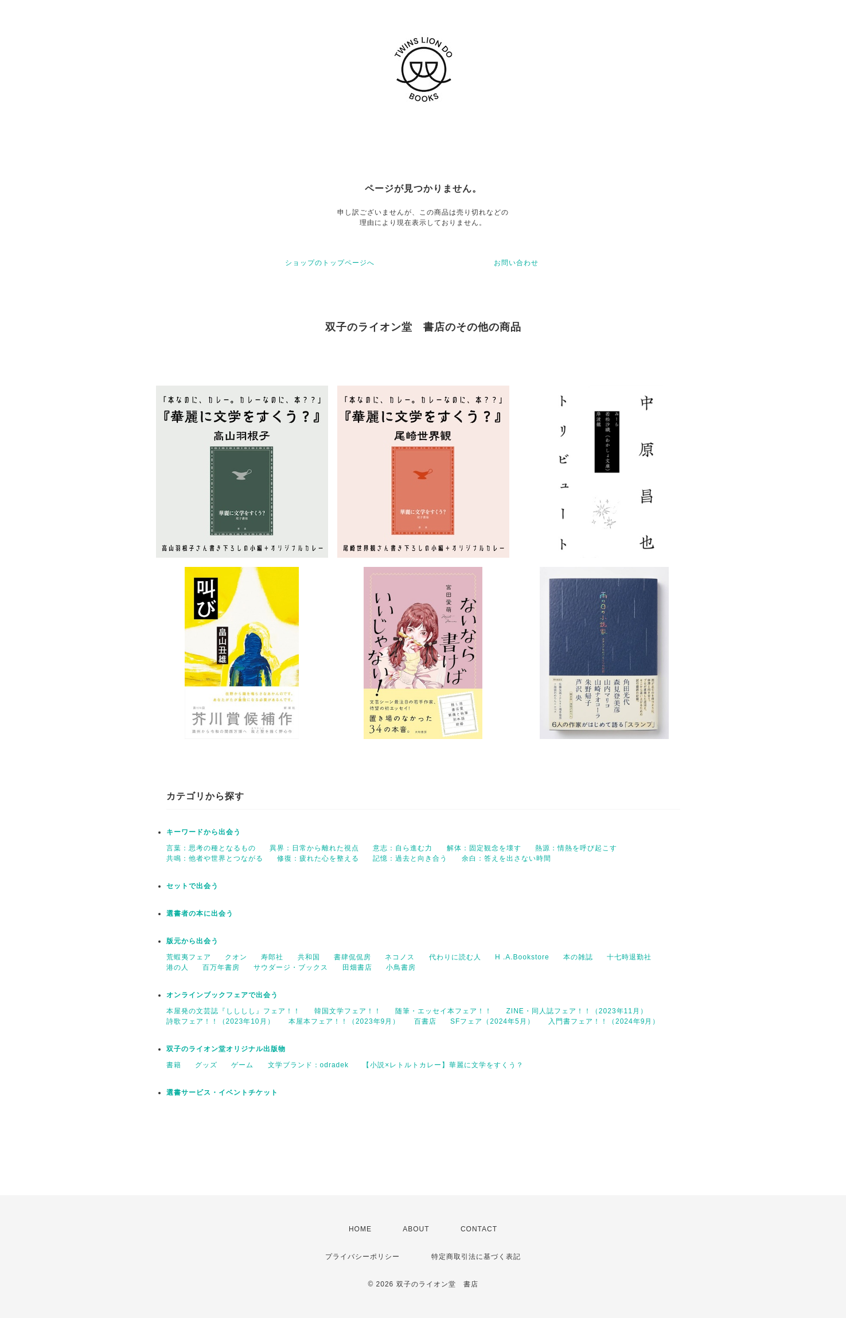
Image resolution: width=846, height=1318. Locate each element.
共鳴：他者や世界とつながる (214, 858)
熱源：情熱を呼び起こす (576, 848)
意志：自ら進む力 (402, 848)
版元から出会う (192, 941)
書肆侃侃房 (352, 957)
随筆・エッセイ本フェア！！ (443, 1011)
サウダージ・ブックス (291, 967)
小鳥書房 (401, 967)
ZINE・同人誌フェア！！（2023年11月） (577, 1011)
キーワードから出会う (203, 832)
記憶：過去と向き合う (410, 858)
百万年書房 (221, 967)
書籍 (173, 1065)
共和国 (309, 957)
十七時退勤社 (629, 957)
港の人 (177, 967)
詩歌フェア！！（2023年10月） (220, 1021)
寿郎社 (272, 957)
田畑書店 (357, 967)
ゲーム (242, 1065)
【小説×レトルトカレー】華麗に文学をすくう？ (443, 1065)
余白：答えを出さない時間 (506, 858)
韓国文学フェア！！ (347, 1011)
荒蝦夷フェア (188, 957)
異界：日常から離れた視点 (314, 848)
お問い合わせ (516, 263)
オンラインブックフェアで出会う (222, 995)
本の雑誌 (578, 957)
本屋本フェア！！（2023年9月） (344, 1021)
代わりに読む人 (455, 957)
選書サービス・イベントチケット (222, 1092)
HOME (360, 1229)
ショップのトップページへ (330, 263)
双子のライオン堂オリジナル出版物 (226, 1049)
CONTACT (479, 1229)
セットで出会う (192, 886)
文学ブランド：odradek (308, 1065)
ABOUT (416, 1229)
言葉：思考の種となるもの (211, 848)
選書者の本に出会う (199, 913)
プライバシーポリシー (362, 1257)
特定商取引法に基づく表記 (476, 1257)
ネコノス (400, 957)
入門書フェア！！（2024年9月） (604, 1021)
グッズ (206, 1065)
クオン (236, 957)
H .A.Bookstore (522, 957)
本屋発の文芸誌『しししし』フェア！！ (233, 1011)
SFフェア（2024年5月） (492, 1021)
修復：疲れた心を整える (318, 858)
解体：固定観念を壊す (484, 848)
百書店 (425, 1021)
